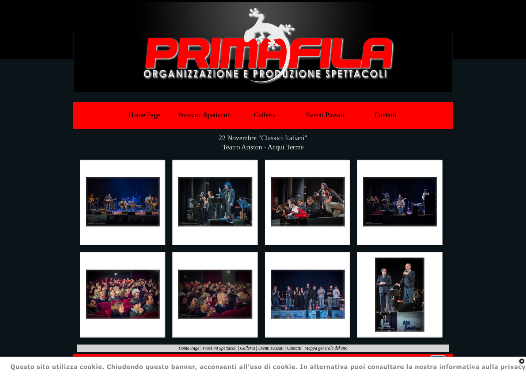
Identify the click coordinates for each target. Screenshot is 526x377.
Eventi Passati (270, 348)
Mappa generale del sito (326, 348)
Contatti (294, 348)
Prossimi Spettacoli (220, 348)
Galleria (247, 348)
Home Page (189, 348)
